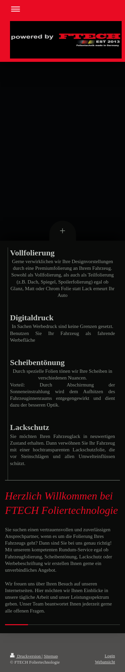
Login (110, 655)
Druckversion (26, 656)
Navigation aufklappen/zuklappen (62, 9)
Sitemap (51, 656)
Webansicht (105, 661)
